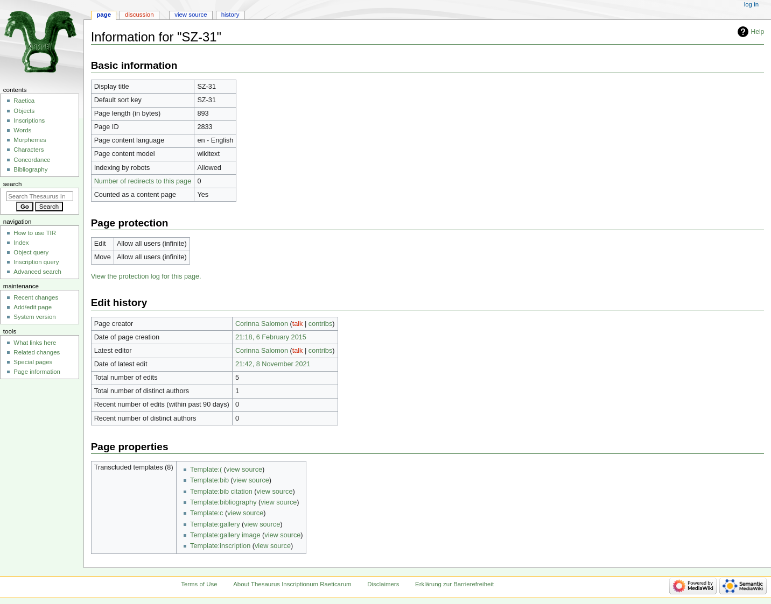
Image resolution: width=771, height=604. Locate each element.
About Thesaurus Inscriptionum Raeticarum (292, 584)
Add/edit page (32, 307)
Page (103, 14)
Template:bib (209, 480)
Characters (28, 149)
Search (12, 184)
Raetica (23, 100)
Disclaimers (383, 584)
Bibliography (30, 169)
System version (34, 317)
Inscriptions (29, 120)
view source (244, 469)
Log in (751, 4)
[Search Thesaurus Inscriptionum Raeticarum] (39, 196)
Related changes (36, 352)
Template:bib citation (221, 491)
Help (758, 31)
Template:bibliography (223, 502)
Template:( (206, 469)
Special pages (32, 362)
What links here (34, 342)
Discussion (139, 14)
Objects (23, 111)
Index (21, 242)
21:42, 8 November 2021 (273, 364)
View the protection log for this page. (146, 276)
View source (190, 14)
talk (297, 324)
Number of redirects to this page (143, 181)
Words (22, 130)
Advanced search (37, 271)
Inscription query (36, 262)
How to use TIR (34, 233)
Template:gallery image (225, 535)
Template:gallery (215, 524)
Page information (36, 371)
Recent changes (35, 297)
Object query (30, 252)
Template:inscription (220, 546)
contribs (320, 324)
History (230, 14)
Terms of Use (199, 584)
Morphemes (29, 140)
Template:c (206, 513)
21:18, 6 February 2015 (270, 337)
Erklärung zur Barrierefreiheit (454, 584)
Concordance (31, 160)
